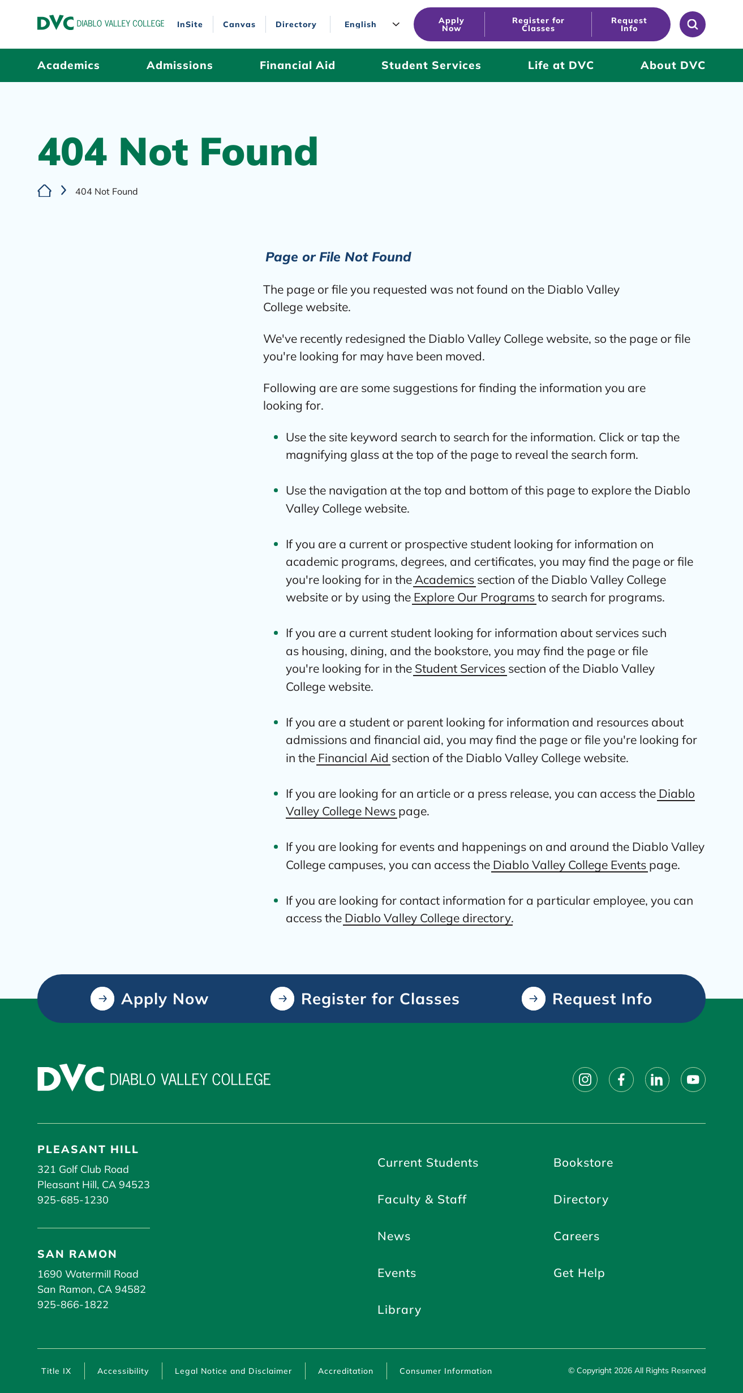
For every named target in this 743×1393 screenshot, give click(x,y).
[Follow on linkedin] (657, 1080)
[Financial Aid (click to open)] (298, 65)
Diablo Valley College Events (569, 864)
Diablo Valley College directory (428, 917)
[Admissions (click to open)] (180, 65)
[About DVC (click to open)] (673, 65)
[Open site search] (693, 24)
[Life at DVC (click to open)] (561, 65)
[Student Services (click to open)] (431, 65)
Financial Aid (353, 757)
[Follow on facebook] (620, 1080)
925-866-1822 (73, 1304)
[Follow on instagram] (584, 1080)
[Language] (375, 24)
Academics (444, 578)
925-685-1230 (73, 1199)
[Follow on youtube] (693, 1080)
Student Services (460, 668)
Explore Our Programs (474, 597)
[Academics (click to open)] (68, 65)
